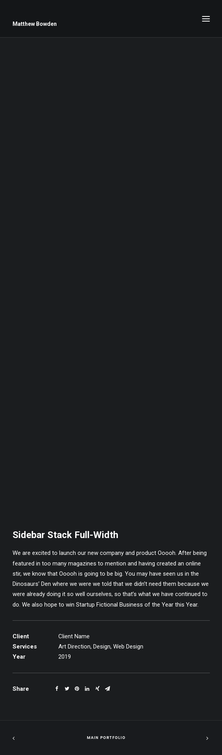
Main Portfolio (106, 738)
